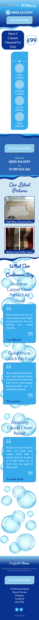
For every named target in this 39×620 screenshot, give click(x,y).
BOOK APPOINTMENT (19, 20)
